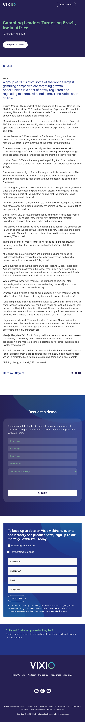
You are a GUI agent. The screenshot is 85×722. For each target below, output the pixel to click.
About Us (68, 675)
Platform (32, 675)
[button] (80, 4)
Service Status (32, 706)
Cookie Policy (76, 706)
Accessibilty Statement (55, 709)
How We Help (18, 675)
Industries (43, 675)
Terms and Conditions (47, 706)
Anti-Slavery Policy (38, 709)
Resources (56, 675)
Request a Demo (15, 44)
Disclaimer (25, 709)
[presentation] (30, 482)
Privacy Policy (55, 611)
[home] (9, 4)
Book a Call (66, 4)
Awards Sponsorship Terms (14, 706)
